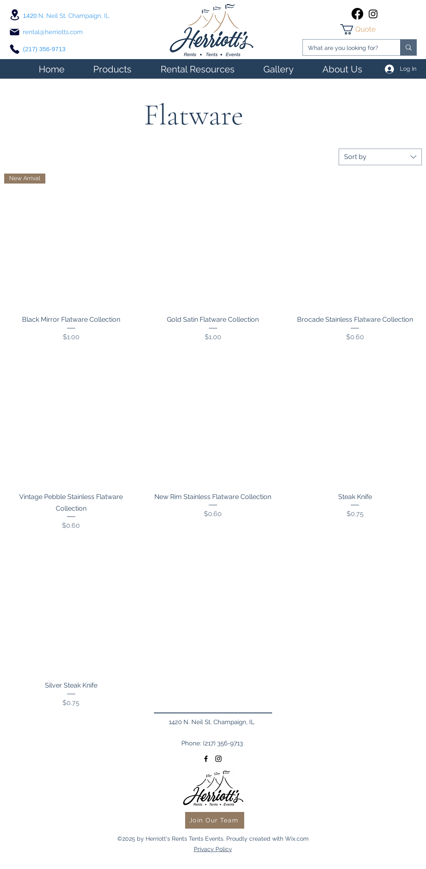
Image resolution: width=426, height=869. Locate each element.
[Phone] (14, 49)
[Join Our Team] (214, 820)
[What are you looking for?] (345, 48)
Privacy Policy (213, 849)
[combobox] (380, 157)
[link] (365, 29)
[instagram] (373, 14)
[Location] (14, 14)
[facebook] (357, 14)
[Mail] (14, 32)
